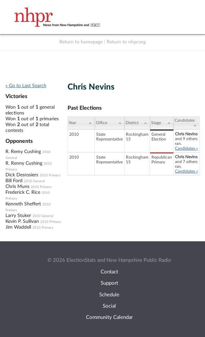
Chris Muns (17, 186)
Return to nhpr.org (126, 42)
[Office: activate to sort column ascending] (110, 123)
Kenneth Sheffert (23, 204)
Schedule (109, 294)
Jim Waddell (18, 227)
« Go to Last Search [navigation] (25, 85)
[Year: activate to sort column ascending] (81, 123)
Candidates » (186, 148)
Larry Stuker (18, 215)
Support (109, 283)
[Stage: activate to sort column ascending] (162, 123)
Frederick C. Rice (22, 192)
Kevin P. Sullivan (22, 221)
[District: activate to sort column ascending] (137, 123)
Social (109, 306)
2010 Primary (50, 175)
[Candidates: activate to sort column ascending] (187, 123)
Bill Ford (14, 180)
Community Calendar (109, 317)
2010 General (34, 181)
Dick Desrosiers (21, 175)
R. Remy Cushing (23, 151)
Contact (109, 271)
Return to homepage (81, 42)
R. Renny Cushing (23, 163)
